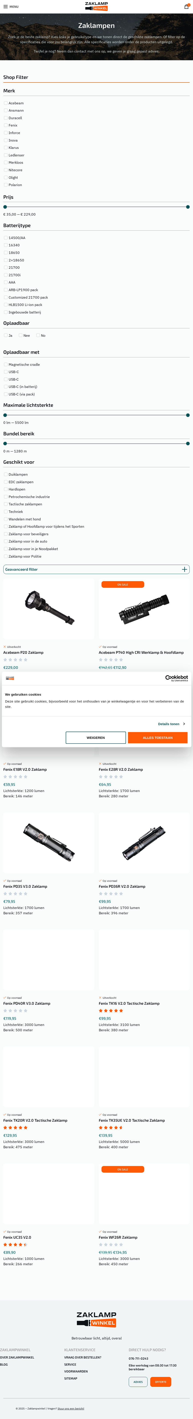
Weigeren (96, 738)
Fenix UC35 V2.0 (17, 1237)
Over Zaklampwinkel (17, 1357)
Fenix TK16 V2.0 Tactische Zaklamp (129, 1003)
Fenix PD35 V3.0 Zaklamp (25, 886)
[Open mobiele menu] (11, 6)
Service (70, 1364)
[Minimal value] (96, 207)
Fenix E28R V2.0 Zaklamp (121, 769)
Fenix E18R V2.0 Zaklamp (25, 769)
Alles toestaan (158, 738)
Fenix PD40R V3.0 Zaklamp (26, 1003)
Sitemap (70, 1378)
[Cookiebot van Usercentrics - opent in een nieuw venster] (168, 678)
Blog (4, 1364)
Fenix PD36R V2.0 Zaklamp (122, 886)
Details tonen (168, 724)
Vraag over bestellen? (82, 1357)
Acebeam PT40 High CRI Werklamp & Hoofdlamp (141, 652)
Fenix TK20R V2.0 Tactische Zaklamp (35, 1120)
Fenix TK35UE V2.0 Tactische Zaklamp (132, 1120)
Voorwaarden (76, 1371)
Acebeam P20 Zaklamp (23, 652)
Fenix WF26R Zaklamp (118, 1237)
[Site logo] (96, 6)
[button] (122, 584)
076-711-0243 (138, 1358)
